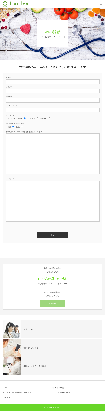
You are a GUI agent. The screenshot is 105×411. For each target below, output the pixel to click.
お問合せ (52, 304)
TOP (5, 387)
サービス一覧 (58, 387)
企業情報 (6, 397)
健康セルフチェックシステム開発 (17, 392)
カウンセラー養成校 (61, 392)
